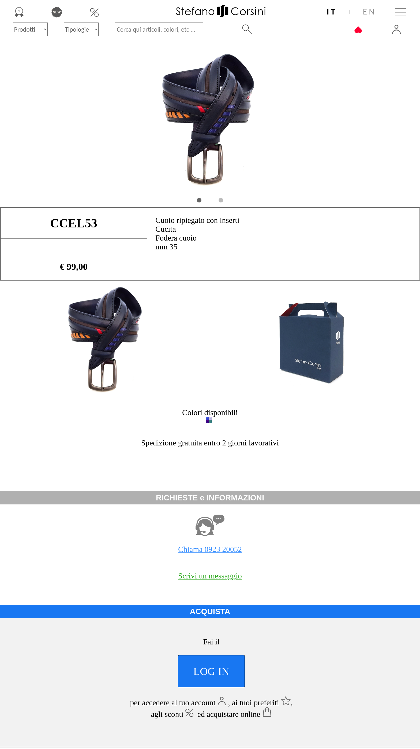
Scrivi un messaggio (210, 575)
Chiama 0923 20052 (210, 549)
